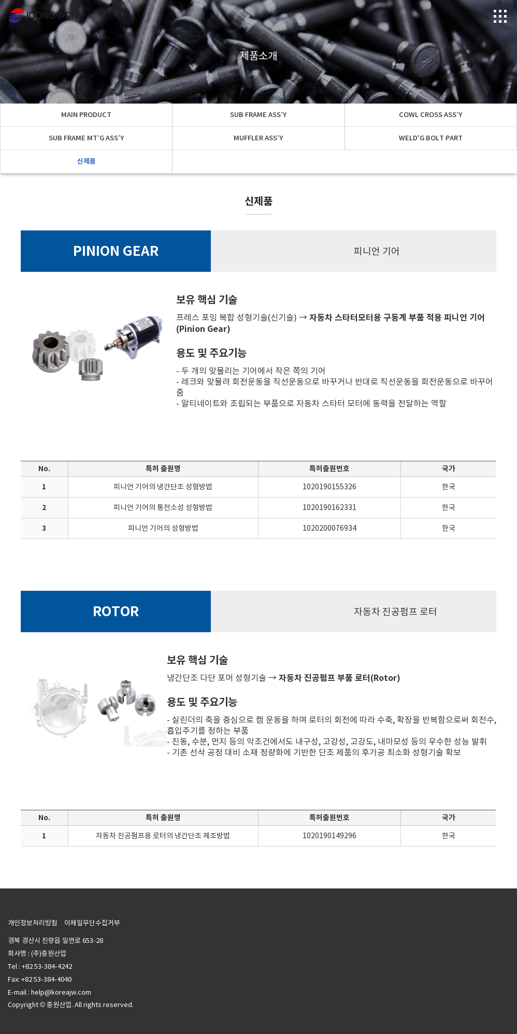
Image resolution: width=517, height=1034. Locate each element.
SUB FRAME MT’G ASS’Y (86, 138)
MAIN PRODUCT (86, 114)
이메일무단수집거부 (92, 923)
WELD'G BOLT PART (431, 138)
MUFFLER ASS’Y (258, 138)
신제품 (86, 161)
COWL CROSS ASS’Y (430, 114)
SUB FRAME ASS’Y (258, 114)
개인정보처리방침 (33, 923)
